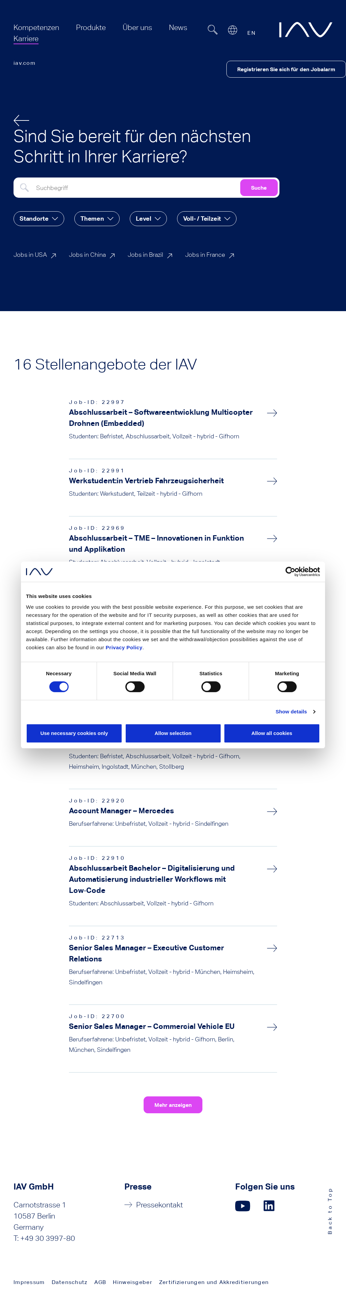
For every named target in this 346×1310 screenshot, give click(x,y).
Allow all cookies (271, 733)
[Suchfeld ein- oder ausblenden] (212, 30)
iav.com (24, 63)
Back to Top (330, 1210)
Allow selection (172, 733)
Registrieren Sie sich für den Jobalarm (286, 69)
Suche (259, 187)
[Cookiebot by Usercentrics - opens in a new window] (290, 572)
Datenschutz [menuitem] (70, 1282)
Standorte (34, 218)
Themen (92, 218)
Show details (291, 711)
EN (251, 33)
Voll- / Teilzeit (202, 218)
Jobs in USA (30, 254)
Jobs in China (87, 254)
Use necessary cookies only (74, 733)
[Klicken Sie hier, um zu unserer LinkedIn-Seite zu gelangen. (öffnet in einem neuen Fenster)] (270, 1205)
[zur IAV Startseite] (305, 29)
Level (143, 218)
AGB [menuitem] (100, 1282)
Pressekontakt (159, 1205)
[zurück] (21, 120)
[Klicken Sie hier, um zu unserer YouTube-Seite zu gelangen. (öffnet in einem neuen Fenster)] (242, 1205)
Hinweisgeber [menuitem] (132, 1282)
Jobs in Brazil (145, 254)
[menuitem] (36, 27)
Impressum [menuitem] (29, 1282)
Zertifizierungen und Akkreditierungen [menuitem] (214, 1282)
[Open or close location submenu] (232, 30)
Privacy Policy (124, 647)
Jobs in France (205, 254)
